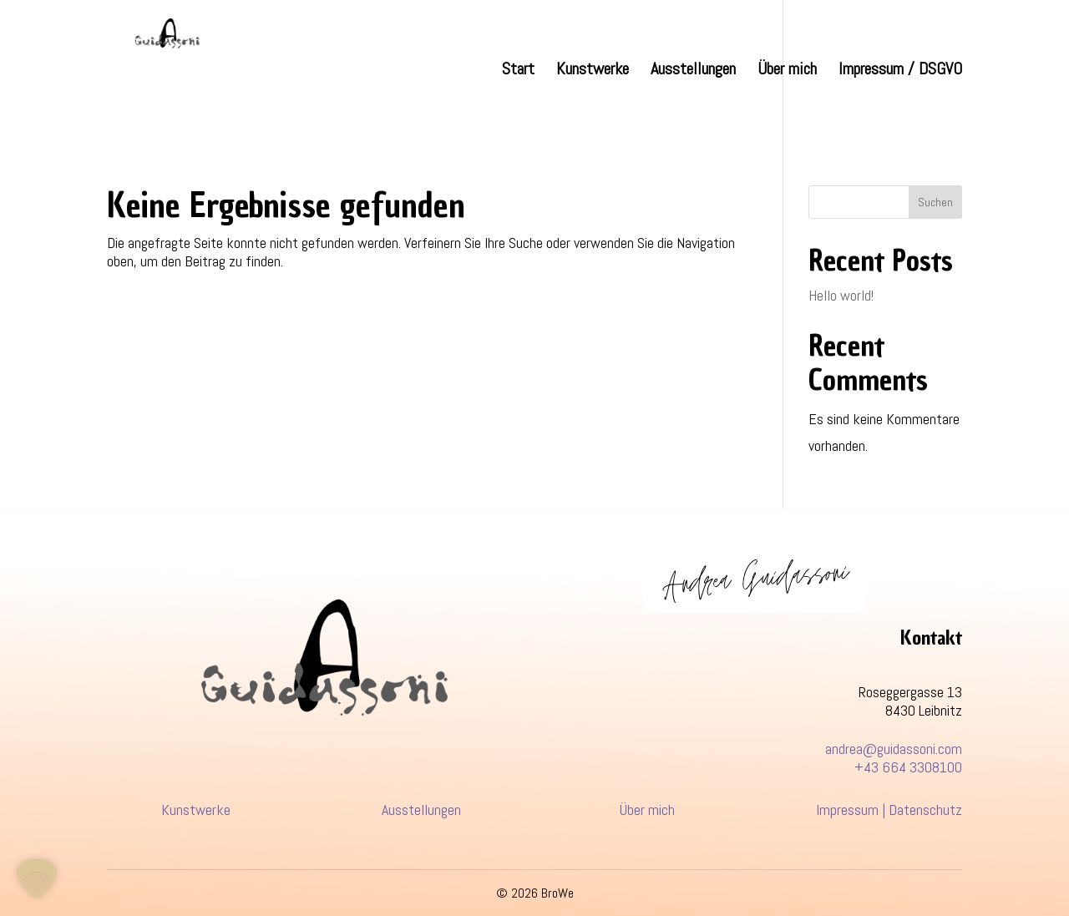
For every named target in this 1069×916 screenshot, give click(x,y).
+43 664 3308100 (908, 767)
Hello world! (841, 295)
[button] (36, 879)
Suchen (935, 202)
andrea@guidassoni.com (893, 748)
